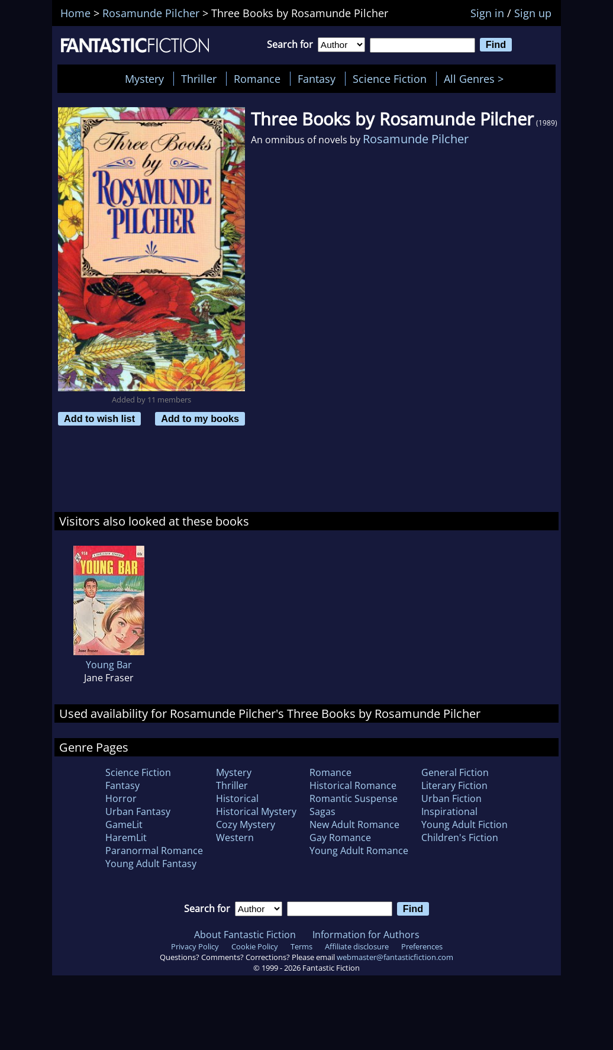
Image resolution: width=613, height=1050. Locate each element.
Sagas (322, 811)
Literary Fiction (454, 785)
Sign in (487, 13)
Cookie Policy (254, 946)
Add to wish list (99, 418)
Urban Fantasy (137, 811)
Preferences (422, 946)
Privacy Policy (195, 946)
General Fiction (455, 772)
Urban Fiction (451, 798)
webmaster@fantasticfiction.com (395, 957)
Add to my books (200, 418)
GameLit (124, 824)
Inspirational (449, 811)
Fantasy (316, 79)
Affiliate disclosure (357, 946)
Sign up (532, 13)
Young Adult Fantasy (150, 863)
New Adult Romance (354, 824)
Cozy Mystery (245, 824)
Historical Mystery (256, 811)
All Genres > (476, 79)
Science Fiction (390, 79)
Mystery (144, 79)
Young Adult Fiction (464, 824)
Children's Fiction (459, 837)
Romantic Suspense (353, 798)
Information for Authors (366, 934)
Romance (257, 79)
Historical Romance (352, 785)
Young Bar (109, 664)
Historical (237, 798)
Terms (301, 946)
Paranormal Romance (154, 850)
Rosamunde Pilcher (416, 139)
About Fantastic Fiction (245, 934)
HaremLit (126, 837)
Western (235, 837)
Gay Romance (340, 837)
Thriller (199, 79)
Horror (121, 798)
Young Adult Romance (358, 850)
